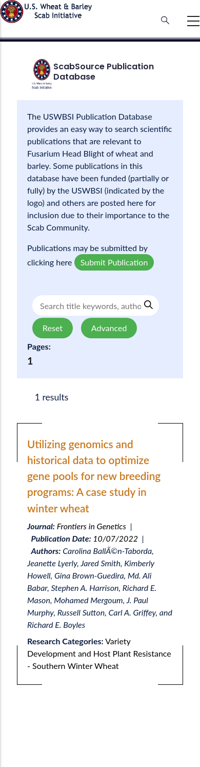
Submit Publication (114, 262)
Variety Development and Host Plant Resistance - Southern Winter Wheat (99, 653)
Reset (53, 328)
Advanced (109, 328)
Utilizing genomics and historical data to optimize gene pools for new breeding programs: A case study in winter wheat (94, 475)
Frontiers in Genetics (91, 526)
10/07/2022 (115, 538)
